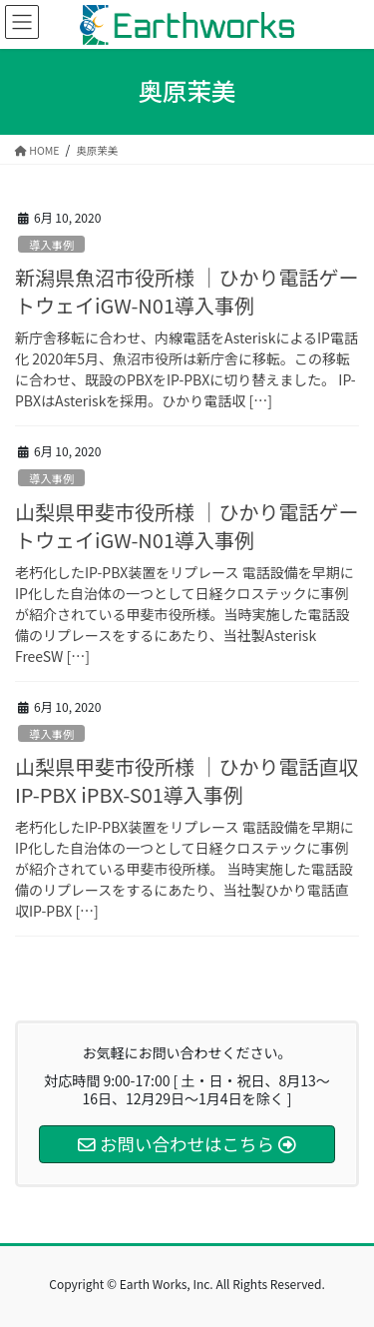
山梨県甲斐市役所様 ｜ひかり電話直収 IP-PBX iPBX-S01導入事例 (186, 780)
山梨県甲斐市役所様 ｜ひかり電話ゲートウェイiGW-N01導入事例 (186, 525)
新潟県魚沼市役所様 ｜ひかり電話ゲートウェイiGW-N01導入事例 (186, 291)
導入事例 (51, 245)
